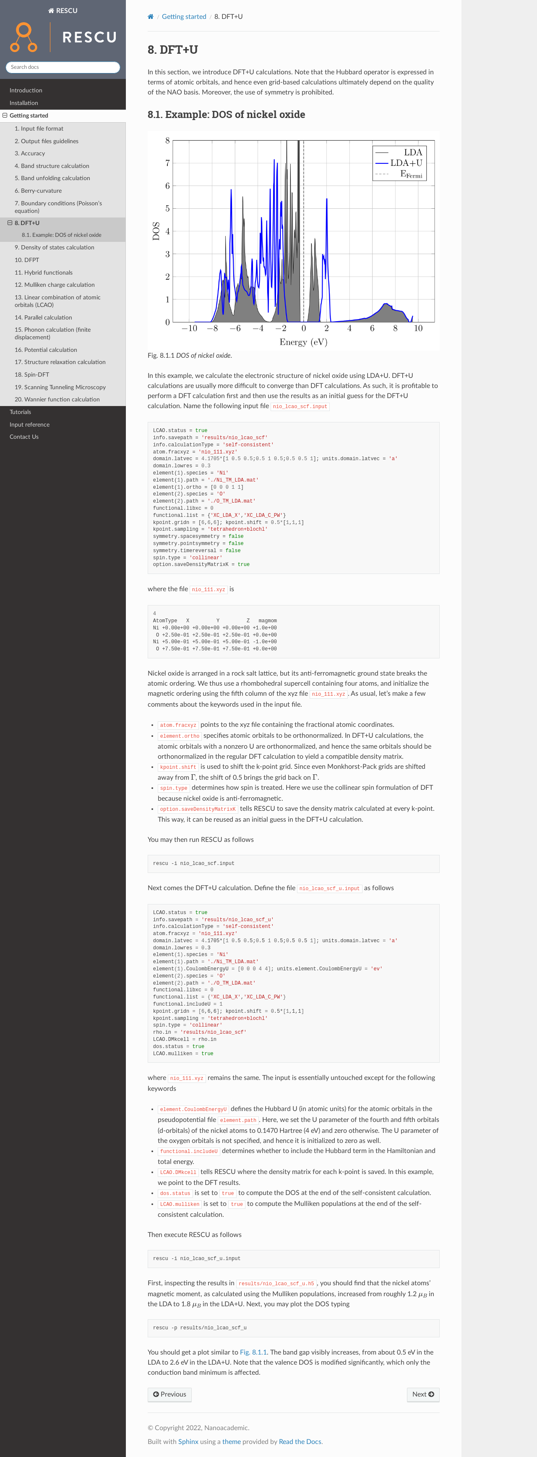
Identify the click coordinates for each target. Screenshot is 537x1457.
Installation (24, 103)
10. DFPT (27, 260)
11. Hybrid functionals (44, 273)
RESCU (63, 31)
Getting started (25, 116)
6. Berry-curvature (38, 191)
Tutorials (20, 412)
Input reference (30, 425)
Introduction (26, 90)
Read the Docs (300, 1442)
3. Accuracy (30, 153)
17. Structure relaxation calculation (60, 362)
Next (423, 1394)
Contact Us (24, 437)
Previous (169, 1394)
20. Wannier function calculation (57, 399)
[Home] (151, 16)
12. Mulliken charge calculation (55, 285)
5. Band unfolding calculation (52, 178)
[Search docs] (62, 67)
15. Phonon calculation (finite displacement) (53, 334)
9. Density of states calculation (54, 247)
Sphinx (188, 1442)
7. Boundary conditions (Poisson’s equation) (58, 207)
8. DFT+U (23, 223)
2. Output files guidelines (46, 141)
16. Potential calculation (46, 350)
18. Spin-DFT (32, 375)
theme (231, 1442)
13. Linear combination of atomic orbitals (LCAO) (58, 301)
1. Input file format (39, 129)
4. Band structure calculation (52, 166)
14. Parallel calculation (43, 317)
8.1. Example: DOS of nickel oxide (62, 235)
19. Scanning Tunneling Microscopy (60, 387)
